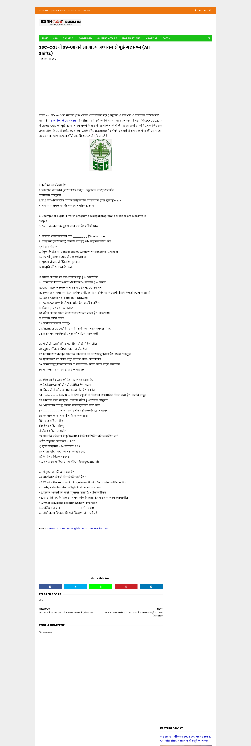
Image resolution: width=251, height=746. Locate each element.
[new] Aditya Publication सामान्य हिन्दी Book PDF (191, 343)
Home (44, 39)
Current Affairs (107, 39)
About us (74, 734)
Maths (166, 245)
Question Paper (58, 12)
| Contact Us (87, 734)
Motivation (168, 251)
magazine (168, 293)
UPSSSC (166, 287)
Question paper (170, 263)
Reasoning (168, 275)
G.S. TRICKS (168, 214)
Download (85, 39)
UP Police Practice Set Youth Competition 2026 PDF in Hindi (194, 328)
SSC (55, 39)
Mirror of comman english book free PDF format (77, 530)
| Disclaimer (117, 734)
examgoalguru (59, 734)
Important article (171, 232)
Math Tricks (168, 238)
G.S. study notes (171, 220)
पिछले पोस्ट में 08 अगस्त (67, 122)
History (166, 226)
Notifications (131, 39)
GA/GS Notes (74, 12)
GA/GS (166, 39)
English (86, 12)
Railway (166, 269)
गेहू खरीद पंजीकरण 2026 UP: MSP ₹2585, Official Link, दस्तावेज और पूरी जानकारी (192, 359)
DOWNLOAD (168, 202)
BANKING (68, 39)
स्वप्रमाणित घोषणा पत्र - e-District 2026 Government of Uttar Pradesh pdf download (194, 316)
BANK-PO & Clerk (171, 190)
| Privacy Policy (102, 734)
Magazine (43, 12)
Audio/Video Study (172, 184)
